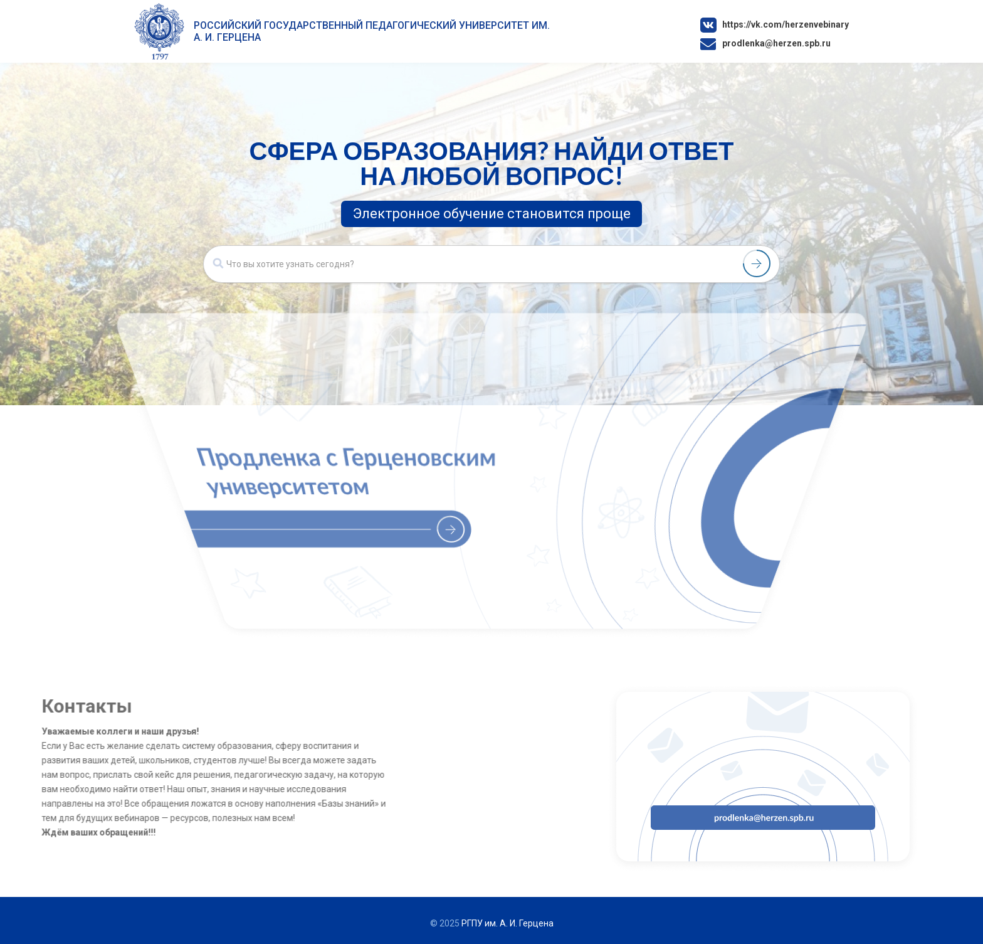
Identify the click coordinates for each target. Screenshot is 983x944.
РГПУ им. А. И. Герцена (507, 923)
